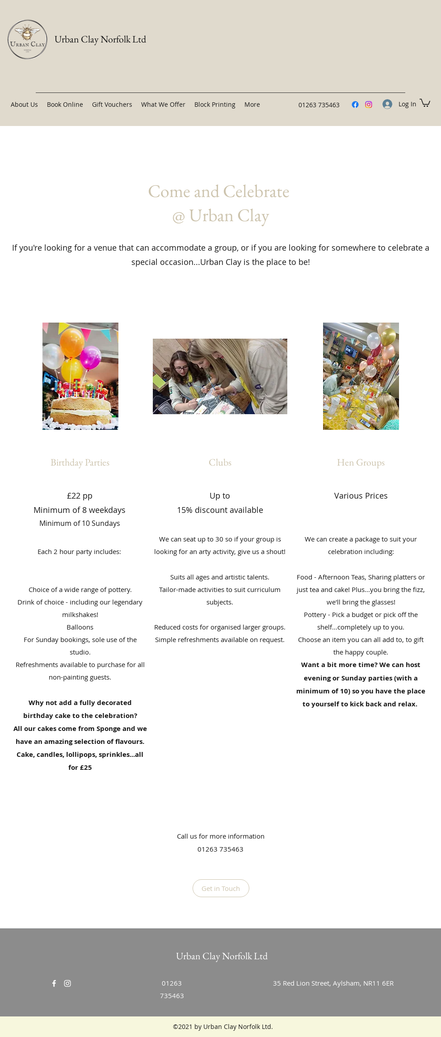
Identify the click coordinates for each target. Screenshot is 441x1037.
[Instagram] (368, 104)
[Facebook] (355, 104)
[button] (425, 102)
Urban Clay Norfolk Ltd (100, 39)
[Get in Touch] (221, 888)
